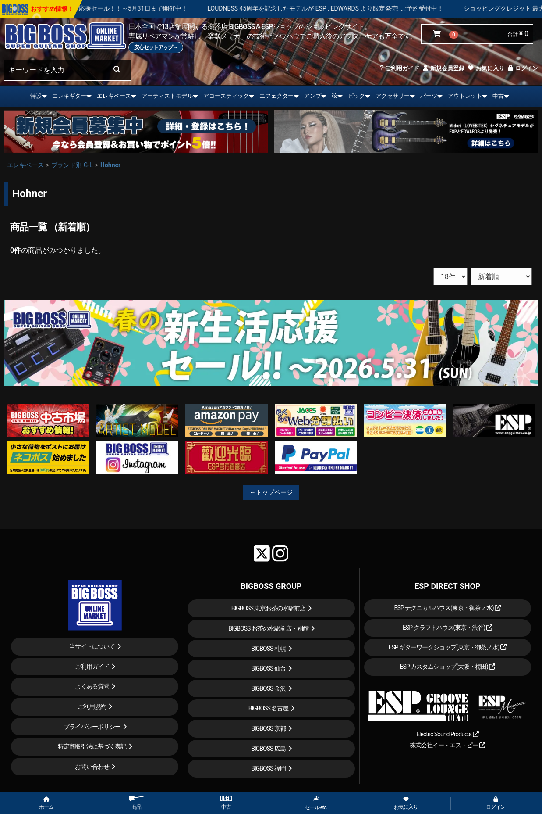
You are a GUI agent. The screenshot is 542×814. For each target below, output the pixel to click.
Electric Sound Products (447, 734)
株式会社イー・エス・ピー (447, 745)
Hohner (110, 165)
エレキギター (69, 96)
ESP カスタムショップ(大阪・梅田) (447, 666)
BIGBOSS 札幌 (268, 648)
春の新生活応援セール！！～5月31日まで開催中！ (146, 8)
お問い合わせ (92, 766)
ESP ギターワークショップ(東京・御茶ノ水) (447, 647)
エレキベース (114, 96)
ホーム (46, 803)
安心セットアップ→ (155, 47)
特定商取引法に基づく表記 (92, 746)
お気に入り (485, 68)
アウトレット (465, 96)
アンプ (312, 96)
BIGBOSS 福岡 (268, 768)
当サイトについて (92, 646)
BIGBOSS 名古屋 (268, 708)
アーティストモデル (167, 96)
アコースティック (226, 96)
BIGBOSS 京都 (268, 728)
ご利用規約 (92, 706)
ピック (356, 96)
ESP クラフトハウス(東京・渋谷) (447, 627)
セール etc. (316, 802)
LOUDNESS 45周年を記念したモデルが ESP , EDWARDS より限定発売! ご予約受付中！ (354, 8)
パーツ (428, 96)
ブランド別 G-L (71, 165)
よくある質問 (92, 686)
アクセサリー (393, 96)
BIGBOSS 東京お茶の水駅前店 (268, 608)
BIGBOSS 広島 (268, 748)
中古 (498, 96)
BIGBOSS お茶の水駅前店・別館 (268, 628)
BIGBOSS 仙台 (268, 668)
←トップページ (271, 492)
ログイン (522, 68)
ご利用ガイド (399, 68)
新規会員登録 (443, 68)
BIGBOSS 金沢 (268, 688)
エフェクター (276, 96)
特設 (36, 96)
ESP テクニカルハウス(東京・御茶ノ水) (447, 607)
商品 (136, 803)
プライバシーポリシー (92, 726)
